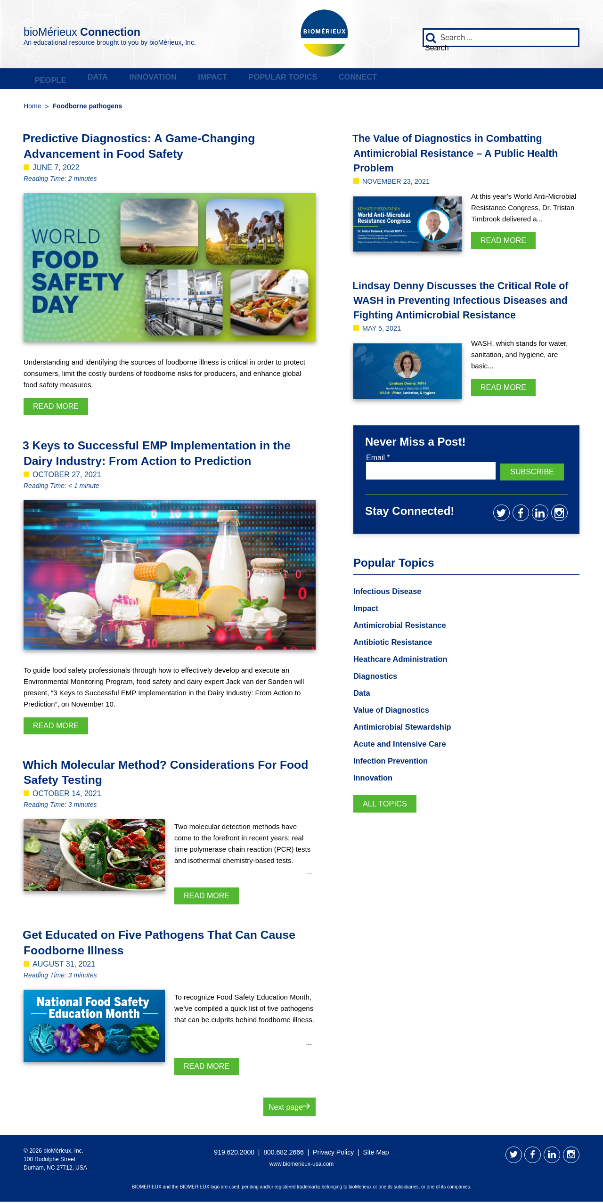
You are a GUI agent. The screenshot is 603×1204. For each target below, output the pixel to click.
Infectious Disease (390, 605)
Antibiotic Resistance (396, 658)
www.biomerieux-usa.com (301, 1166)
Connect (509, 80)
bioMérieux (109, 30)
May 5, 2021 (383, 346)
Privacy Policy (333, 1154)
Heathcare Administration (404, 675)
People (63, 80)
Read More (56, 409)
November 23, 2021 (399, 183)
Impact (307, 80)
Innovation (219, 80)
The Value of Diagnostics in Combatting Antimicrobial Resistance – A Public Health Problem (461, 155)
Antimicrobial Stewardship (406, 745)
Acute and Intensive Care (404, 762)
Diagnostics (377, 693)
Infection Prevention (394, 780)
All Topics (387, 824)
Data (137, 80)
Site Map (376, 1154)
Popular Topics (405, 80)
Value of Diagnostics (394, 727)
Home (32, 109)
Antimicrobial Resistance (404, 640)
